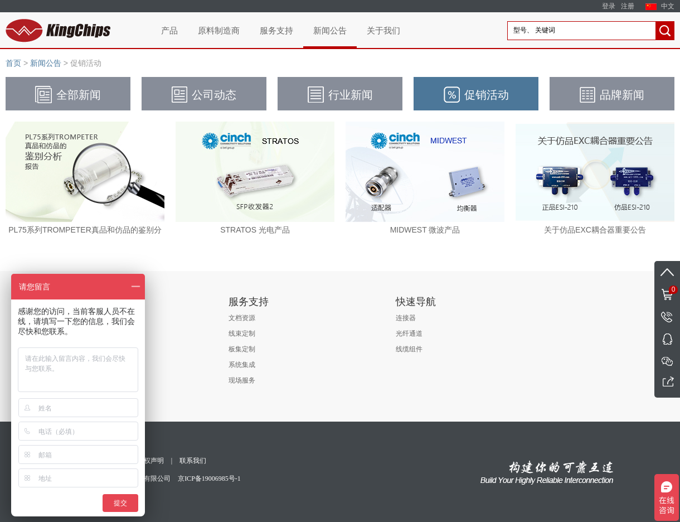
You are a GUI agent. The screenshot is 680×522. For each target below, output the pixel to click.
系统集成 (242, 365)
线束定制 (242, 333)
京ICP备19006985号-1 (209, 478)
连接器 (406, 318)
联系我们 (192, 461)
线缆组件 (409, 349)
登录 (608, 6)
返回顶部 (667, 272)
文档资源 (242, 318)
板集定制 (242, 349)
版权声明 (150, 461)
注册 (627, 6)
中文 (667, 6)
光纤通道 (409, 333)
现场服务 (242, 380)
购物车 (666, 289)
